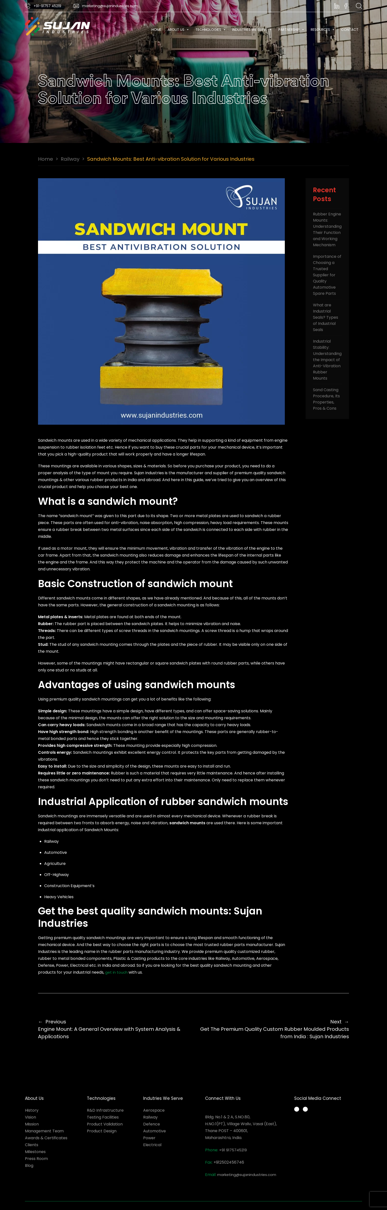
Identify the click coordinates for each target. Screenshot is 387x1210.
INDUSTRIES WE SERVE (252, 29)
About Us (178, 29)
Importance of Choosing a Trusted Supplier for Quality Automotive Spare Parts (327, 275)
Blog (29, 1165)
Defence (151, 1124)
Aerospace (154, 1110)
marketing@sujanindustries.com (246, 1174)
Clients (31, 1145)
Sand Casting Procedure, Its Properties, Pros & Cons (326, 399)
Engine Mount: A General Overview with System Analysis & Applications (112, 1029)
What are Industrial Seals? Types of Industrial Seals (325, 317)
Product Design (101, 1131)
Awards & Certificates (46, 1138)
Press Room (36, 1158)
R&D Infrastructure (105, 1110)
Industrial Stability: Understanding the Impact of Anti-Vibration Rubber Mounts (327, 359)
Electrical (152, 1145)
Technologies (210, 29)
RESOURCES (323, 29)
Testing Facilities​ (103, 1117)
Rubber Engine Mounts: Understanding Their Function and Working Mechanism (327, 229)
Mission (32, 1124)
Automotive (154, 1131)
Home (156, 29)
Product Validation (105, 1124)
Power (149, 1138)
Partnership (291, 29)
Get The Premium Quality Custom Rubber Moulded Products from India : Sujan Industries (274, 1029)
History (32, 1110)
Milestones (35, 1152)
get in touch (116, 972)
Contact (349, 29)
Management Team (44, 1131)
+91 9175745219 (233, 1150)
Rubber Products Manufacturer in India (328, 1153)
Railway (70, 159)
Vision (30, 1117)
